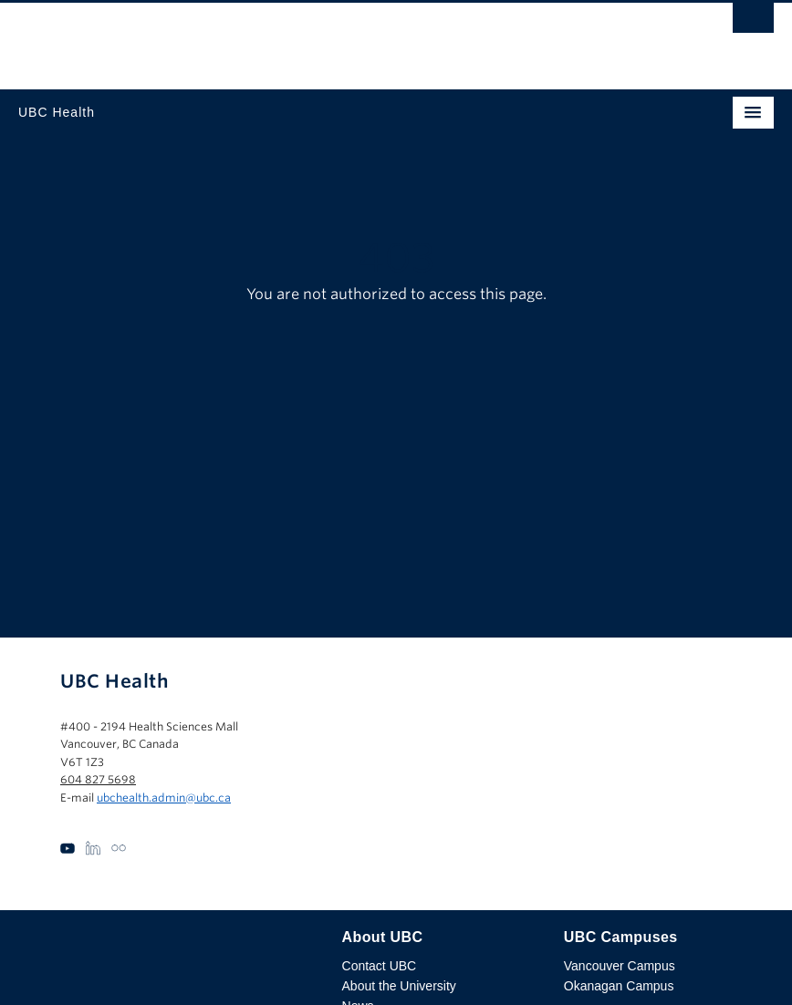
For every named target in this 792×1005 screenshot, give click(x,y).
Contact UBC (379, 965)
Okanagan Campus (619, 986)
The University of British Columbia (282, 37)
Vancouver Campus (619, 965)
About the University (399, 986)
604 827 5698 (98, 779)
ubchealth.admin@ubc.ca (164, 797)
